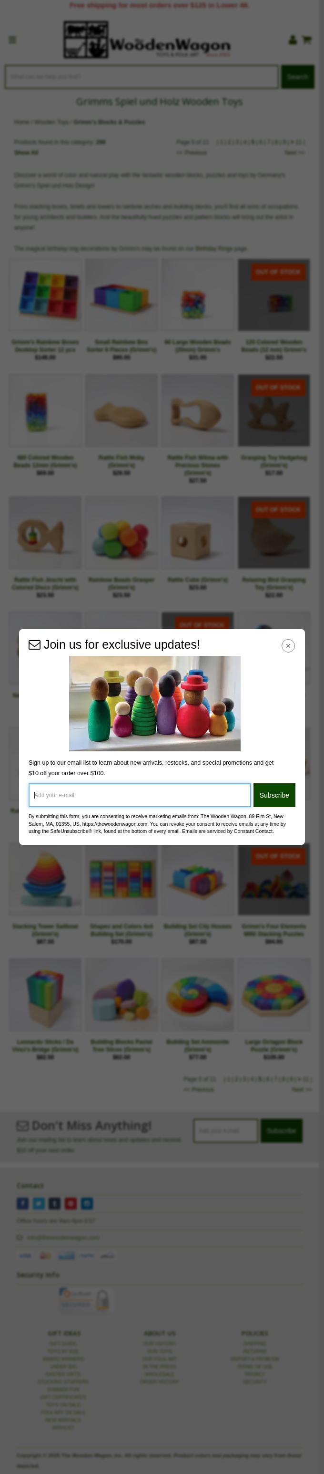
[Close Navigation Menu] (288, 646)
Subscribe (274, 795)
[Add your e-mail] (140, 795)
